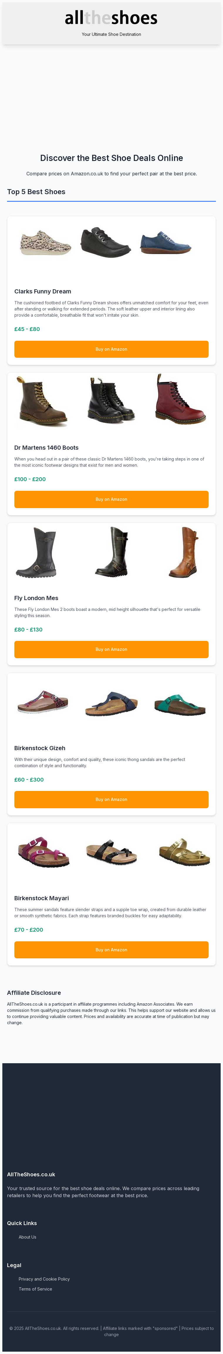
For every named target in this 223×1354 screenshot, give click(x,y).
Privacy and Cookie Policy (44, 1278)
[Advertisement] (111, 88)
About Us (27, 1236)
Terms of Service (35, 1288)
